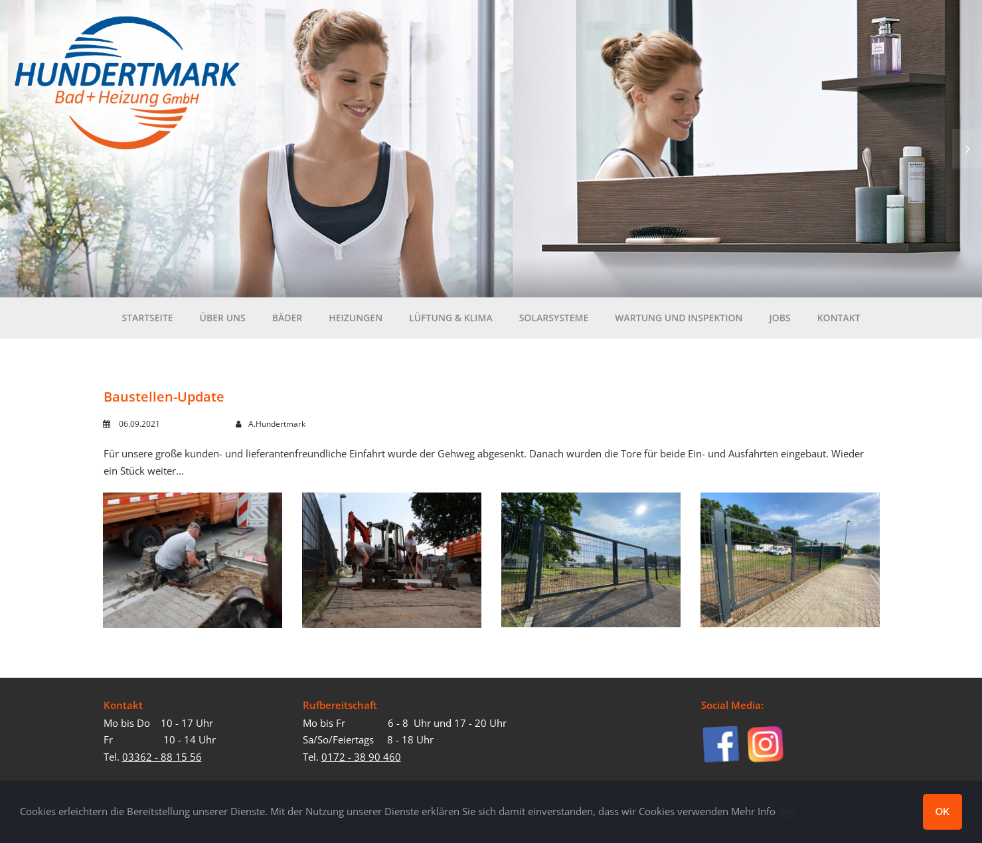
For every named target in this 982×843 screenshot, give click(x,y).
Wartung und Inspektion (678, 321)
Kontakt (838, 317)
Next (967, 149)
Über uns (223, 321)
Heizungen (355, 321)
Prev (15, 149)
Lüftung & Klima (451, 317)
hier (787, 811)
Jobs (780, 321)
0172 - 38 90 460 (361, 756)
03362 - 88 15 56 (162, 756)
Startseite (147, 317)
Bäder (287, 321)
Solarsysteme (554, 317)
